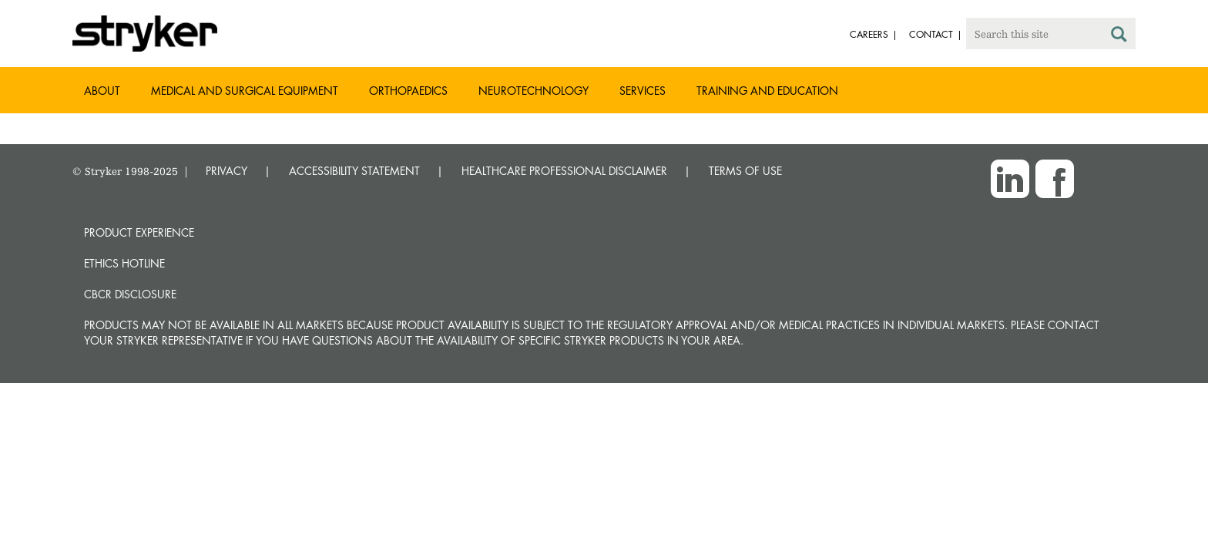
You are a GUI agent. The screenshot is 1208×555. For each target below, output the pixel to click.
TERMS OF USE (745, 170)
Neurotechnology (533, 90)
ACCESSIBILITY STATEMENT (354, 170)
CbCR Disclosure (130, 294)
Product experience (139, 232)
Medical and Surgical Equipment (244, 90)
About (102, 90)
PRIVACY (226, 170)
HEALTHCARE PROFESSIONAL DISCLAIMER (564, 170)
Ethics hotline (124, 263)
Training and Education (767, 90)
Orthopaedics (408, 90)
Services (642, 90)
